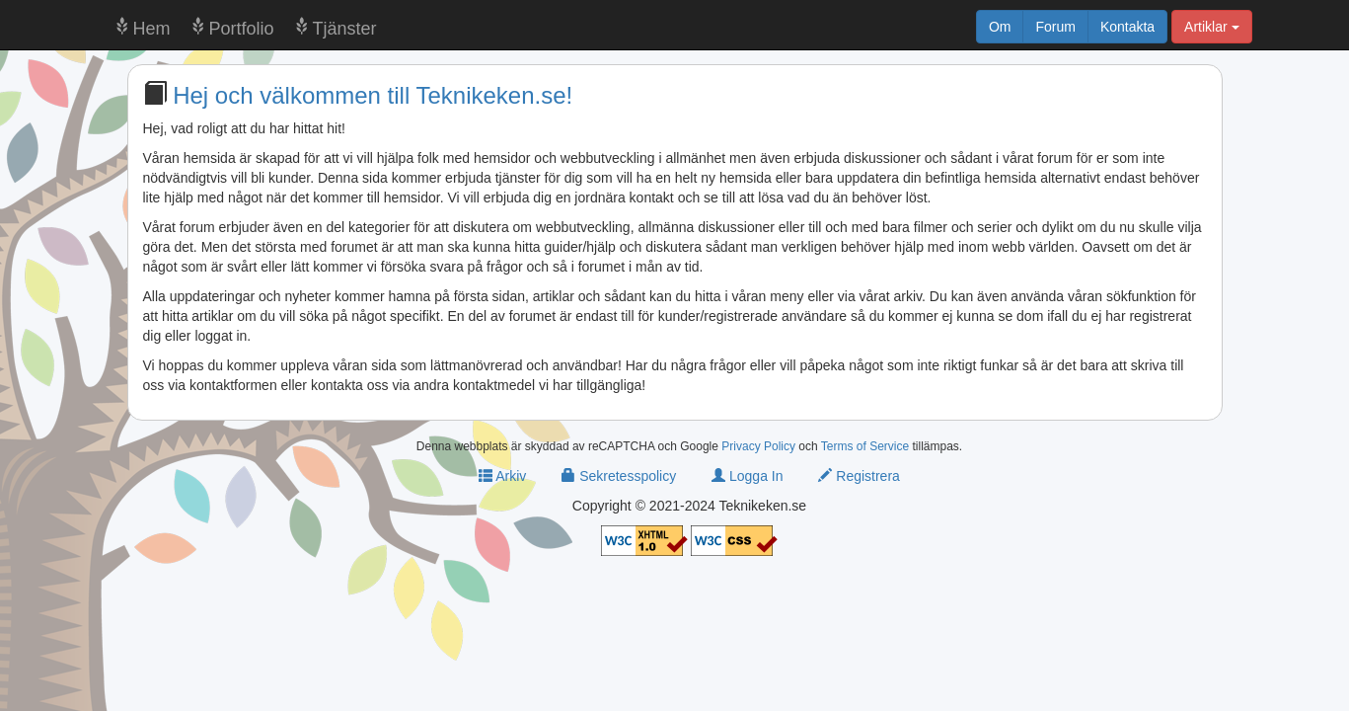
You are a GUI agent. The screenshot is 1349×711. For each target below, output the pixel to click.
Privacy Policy (758, 446)
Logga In (747, 476)
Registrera (858, 476)
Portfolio (241, 29)
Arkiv (502, 476)
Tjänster (345, 29)
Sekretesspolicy (619, 476)
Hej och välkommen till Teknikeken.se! (372, 95)
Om (1000, 27)
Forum (1055, 27)
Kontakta (1127, 27)
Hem (152, 29)
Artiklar (1211, 27)
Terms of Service (865, 446)
